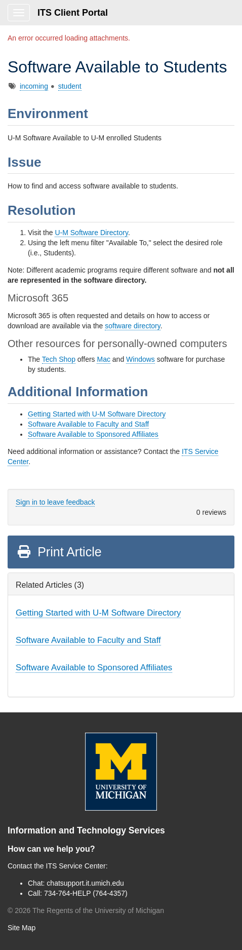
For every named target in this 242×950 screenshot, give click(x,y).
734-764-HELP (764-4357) (86, 893)
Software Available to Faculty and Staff (88, 424)
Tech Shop (58, 359)
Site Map (21, 928)
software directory (132, 326)
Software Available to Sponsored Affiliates (93, 434)
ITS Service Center (76, 866)
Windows (140, 359)
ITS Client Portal (72, 13)
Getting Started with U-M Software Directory (97, 414)
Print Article (59, 552)
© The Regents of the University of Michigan (86, 910)
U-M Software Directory (91, 233)
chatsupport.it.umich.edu (85, 883)
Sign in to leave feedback (55, 502)
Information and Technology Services (86, 830)
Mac (103, 359)
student (70, 86)
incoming (34, 86)
